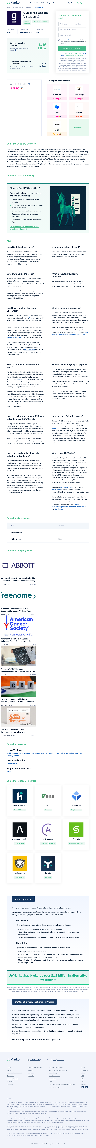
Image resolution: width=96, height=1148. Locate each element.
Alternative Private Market (14, 1073)
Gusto (50, 753)
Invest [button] (36, 3)
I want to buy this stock (72, 48)
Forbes (76, 504)
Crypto (9, 1070)
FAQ (42, 3)
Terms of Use (52, 1078)
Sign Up (79, 3)
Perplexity (31, 1073)
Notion (37, 753)
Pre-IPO (29, 7)
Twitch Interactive (26, 753)
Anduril (30, 1070)
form (30, 318)
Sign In (70, 3)
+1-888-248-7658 (35, 1060)
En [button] (87, 3)
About (28, 3)
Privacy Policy (53, 1073)
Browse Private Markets (35, 1067)
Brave (9, 772)
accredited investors (14, 337)
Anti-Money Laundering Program (58, 1070)
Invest (9, 7)
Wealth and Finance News (76, 507)
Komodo (15, 753)
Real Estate (10, 1084)
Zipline (62, 753)
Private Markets (18, 7)
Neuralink (31, 1076)
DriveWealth (12, 764)
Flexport (81, 753)
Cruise (56, 753)
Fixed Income (10, 1081)
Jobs (82, 1081)
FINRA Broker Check (55, 1087)
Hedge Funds (10, 1076)
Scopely (10, 756)
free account (56, 490)
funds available (29, 350)
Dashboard (84, 1070)
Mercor (44, 753)
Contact (56, 3)
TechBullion (59, 509)
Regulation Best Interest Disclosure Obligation (62, 1084)
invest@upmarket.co (58, 1060)
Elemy (16, 756)
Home (83, 1067)
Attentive (70, 753)
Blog (48, 3)
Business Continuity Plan (56, 1067)
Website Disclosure (54, 1076)
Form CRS (51, 1081)
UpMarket (20, 379)
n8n (76, 753)
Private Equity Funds (12, 1078)
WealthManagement (59, 507)
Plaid (9, 753)
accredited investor (70, 40)
